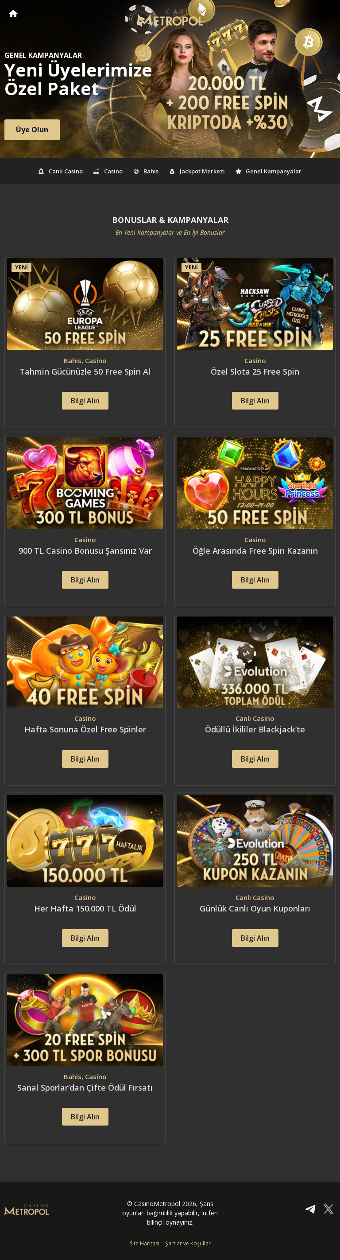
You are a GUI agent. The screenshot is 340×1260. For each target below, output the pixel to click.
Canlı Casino (61, 171)
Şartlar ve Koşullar (188, 1245)
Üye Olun (32, 129)
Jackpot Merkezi (197, 171)
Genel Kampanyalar (269, 171)
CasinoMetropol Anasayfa (13, 13)
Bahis (146, 171)
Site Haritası (144, 1245)
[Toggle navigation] (325, 14)
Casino (108, 171)
